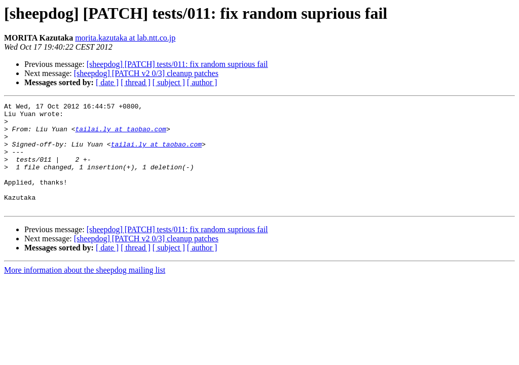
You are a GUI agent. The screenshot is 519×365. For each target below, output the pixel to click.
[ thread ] (136, 82)
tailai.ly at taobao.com (120, 134)
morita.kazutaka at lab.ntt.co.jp (125, 37)
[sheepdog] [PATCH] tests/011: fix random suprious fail (177, 64)
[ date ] (107, 82)
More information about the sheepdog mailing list (84, 291)
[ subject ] (169, 82)
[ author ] (202, 82)
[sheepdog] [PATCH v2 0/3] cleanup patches (146, 73)
